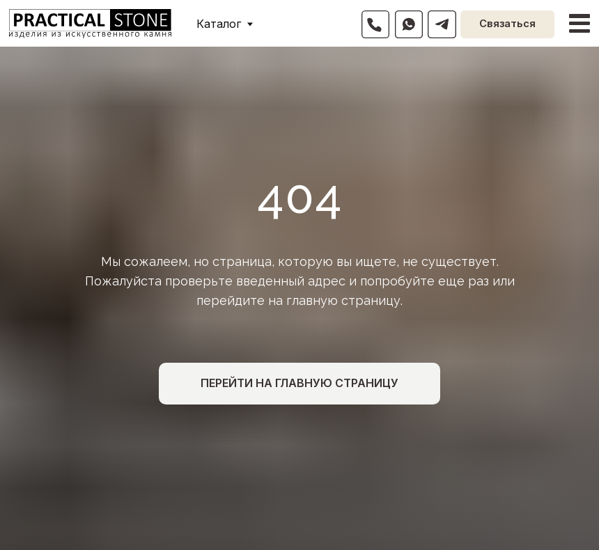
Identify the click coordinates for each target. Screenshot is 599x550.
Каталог (219, 24)
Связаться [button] (507, 23)
